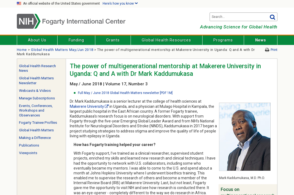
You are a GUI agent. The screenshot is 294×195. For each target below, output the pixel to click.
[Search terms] (243, 17)
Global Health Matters (36, 130)
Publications (29, 145)
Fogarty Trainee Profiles (38, 123)
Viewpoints (28, 153)
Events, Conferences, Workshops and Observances (36, 110)
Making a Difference (35, 138)
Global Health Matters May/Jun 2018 (62, 50)
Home (22, 50)
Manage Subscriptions (37, 98)
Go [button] (272, 17)
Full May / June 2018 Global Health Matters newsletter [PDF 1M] (125, 93)
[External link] (107, 106)
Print (274, 50)
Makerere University (87, 106)
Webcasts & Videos (35, 91)
